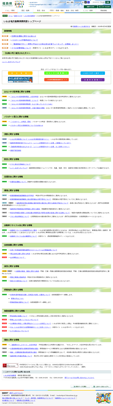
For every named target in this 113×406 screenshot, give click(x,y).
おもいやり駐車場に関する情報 (17, 92)
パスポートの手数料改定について (24, 40)
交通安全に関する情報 (13, 177)
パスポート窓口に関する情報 (16, 117)
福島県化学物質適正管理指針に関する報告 (25, 209)
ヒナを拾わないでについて (19, 331)
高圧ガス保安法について (18, 281)
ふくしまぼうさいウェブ (18, 168)
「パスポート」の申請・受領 (20, 121)
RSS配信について (8, 400)
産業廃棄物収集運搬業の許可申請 (22, 195)
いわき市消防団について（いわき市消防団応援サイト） (29, 139)
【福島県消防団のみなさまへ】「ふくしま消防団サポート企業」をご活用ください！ (40, 147)
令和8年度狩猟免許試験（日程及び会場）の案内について (30, 295)
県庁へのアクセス (16, 393)
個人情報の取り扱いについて (12, 398)
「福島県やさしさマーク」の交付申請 (23, 345)
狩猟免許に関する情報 (13, 290)
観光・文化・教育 (72, 10)
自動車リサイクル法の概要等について (23, 236)
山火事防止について (18, 257)
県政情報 (103, 10)
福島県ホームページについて (65, 398)
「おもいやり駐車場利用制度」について (24, 100)
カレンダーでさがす (104, 6)
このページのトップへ (101, 386)
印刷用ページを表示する (81, 26)
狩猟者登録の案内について (19, 302)
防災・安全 (41, 10)
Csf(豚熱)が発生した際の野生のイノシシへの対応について (30, 323)
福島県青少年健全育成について (21, 356)
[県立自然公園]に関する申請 (20, 254)
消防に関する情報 (11, 134)
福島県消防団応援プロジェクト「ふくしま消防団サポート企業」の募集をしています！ (40, 143)
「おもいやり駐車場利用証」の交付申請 (24, 96)
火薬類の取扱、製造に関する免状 (27, 271)
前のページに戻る (80, 386)
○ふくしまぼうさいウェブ (11, 62)
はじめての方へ (43, 3)
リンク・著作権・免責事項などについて (39, 398)
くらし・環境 (9, 10)
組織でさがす (90, 6)
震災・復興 (25, 10)
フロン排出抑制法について (19, 216)
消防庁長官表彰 (15, 150)
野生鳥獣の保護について (18, 316)
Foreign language (43, 4)
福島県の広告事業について (26, 400)
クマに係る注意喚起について (20, 164)
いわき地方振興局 (29, 16)
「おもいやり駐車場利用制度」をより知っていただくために (31, 104)
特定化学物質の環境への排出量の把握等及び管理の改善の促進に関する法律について (40, 213)
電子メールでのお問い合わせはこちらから (79, 378)
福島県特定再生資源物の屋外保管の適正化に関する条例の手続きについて (42, 203)
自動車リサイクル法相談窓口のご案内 (23, 230)
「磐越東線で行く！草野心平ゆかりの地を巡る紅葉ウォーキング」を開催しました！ (45, 44)
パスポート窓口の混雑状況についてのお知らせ (26, 125)
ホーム (10, 16)
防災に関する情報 (11, 159)
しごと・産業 (88, 10)
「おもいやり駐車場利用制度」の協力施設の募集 (27, 108)
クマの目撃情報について (21, 48)
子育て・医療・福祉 (57, 10)
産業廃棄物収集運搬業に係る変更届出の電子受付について (30, 199)
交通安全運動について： (18, 182)
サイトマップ (43, 6)
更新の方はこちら (17, 298)
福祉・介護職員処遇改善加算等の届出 (23, 352)
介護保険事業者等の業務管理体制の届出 (24, 348)
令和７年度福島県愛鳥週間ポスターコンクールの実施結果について (33, 250)
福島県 (7, 4)
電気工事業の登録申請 (18, 277)
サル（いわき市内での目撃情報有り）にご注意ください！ (30, 327)
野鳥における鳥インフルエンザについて (24, 320)
